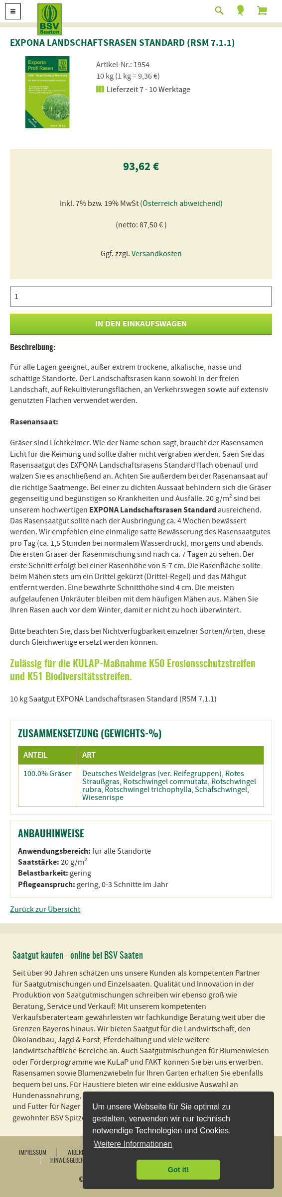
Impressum (32, 1153)
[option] (47, 92)
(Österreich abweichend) (181, 203)
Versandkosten (157, 254)
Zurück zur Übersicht (45, 909)
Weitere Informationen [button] (133, 1144)
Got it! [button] (178, 1170)
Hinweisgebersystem (76, 1161)
